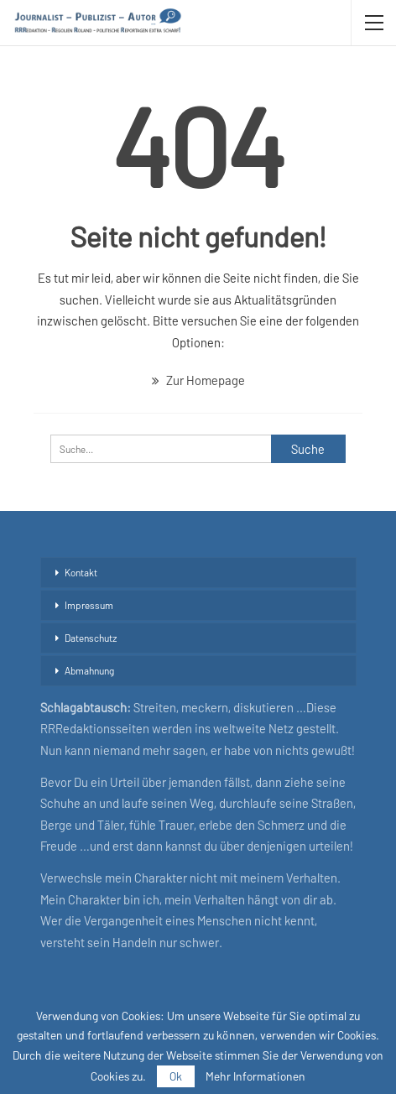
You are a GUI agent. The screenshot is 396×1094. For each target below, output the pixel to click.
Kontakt (81, 572)
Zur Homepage (198, 380)
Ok (175, 1076)
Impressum (89, 605)
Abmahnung (89, 670)
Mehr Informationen (255, 1076)
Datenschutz (91, 637)
